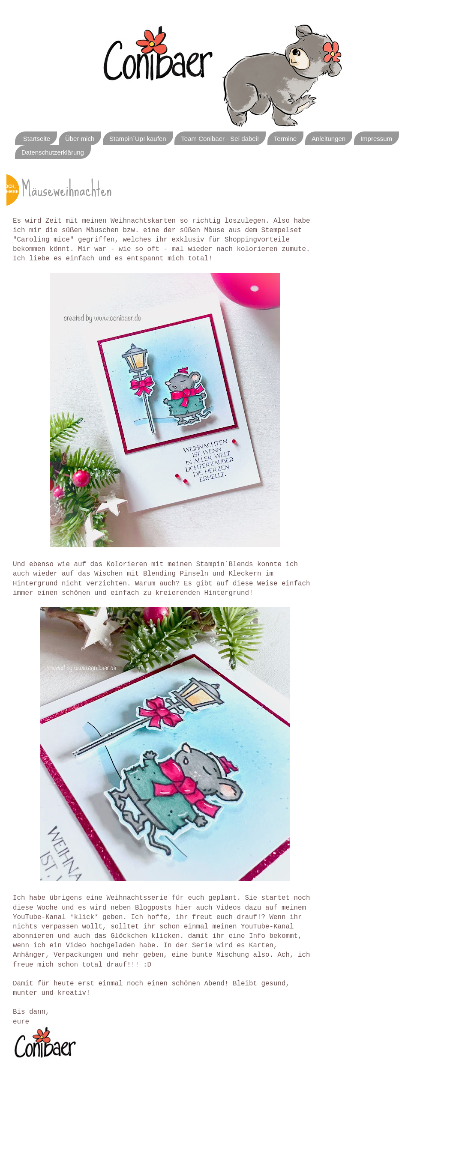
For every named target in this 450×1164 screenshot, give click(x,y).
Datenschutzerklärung (52, 152)
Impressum (376, 138)
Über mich (79, 138)
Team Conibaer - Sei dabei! (220, 138)
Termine (285, 138)
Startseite (36, 138)
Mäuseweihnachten (66, 189)
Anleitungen (328, 138)
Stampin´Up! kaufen (137, 138)
